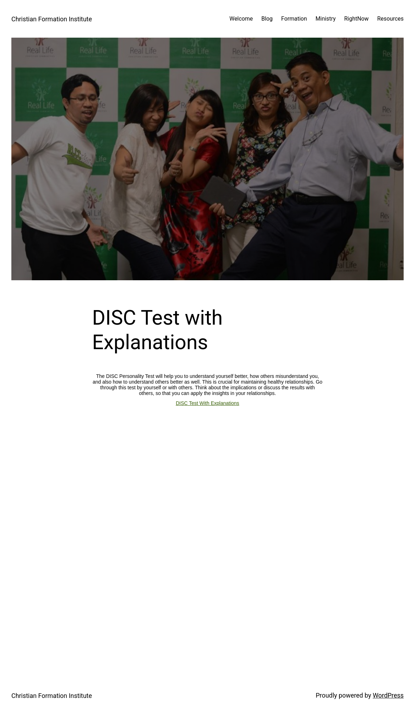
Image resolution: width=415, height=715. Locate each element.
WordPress (388, 695)
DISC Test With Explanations (207, 403)
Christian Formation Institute (51, 19)
